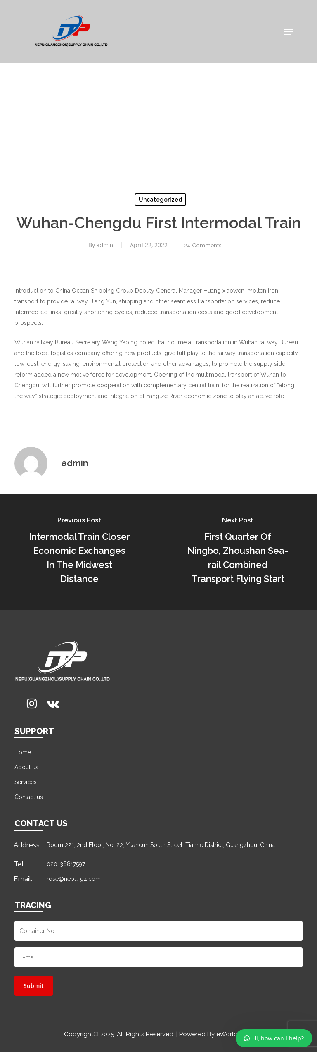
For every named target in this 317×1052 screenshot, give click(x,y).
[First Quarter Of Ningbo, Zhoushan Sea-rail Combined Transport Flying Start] (237, 552)
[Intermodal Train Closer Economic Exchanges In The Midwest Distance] (79, 552)
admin (104, 245)
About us (26, 767)
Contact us (28, 797)
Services (25, 782)
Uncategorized (160, 199)
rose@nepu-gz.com (74, 878)
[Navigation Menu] (288, 32)
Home (22, 752)
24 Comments (203, 245)
